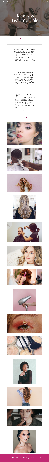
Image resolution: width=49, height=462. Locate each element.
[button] (1, 2)
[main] (24, 17)
